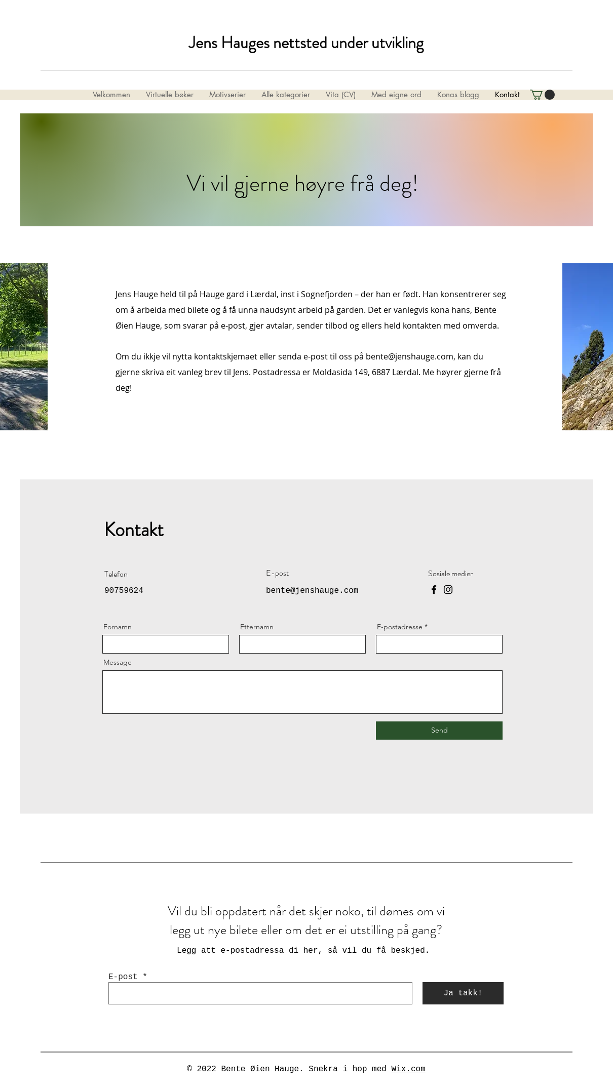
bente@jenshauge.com (409, 356)
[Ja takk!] (463, 993)
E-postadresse (400, 626)
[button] (542, 95)
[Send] (439, 730)
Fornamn (117, 626)
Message (117, 662)
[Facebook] (434, 589)
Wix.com (409, 1069)
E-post (123, 977)
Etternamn (257, 626)
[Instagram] (448, 589)
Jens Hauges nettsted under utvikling (306, 42)
